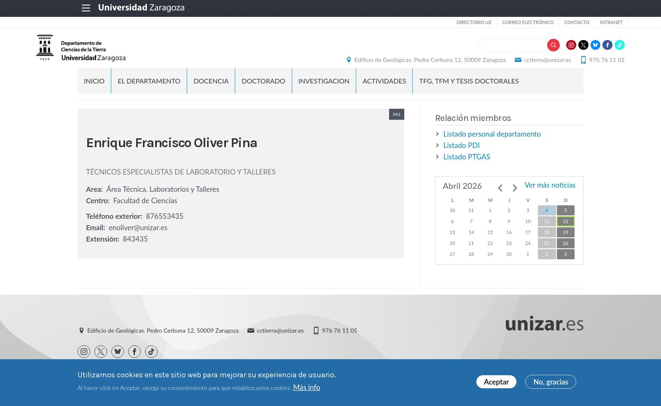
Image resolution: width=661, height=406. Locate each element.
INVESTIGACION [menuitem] (324, 93)
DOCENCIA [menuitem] (210, 93)
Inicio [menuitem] (94, 93)
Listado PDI (461, 157)
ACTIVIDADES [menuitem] (384, 93)
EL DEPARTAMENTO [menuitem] (149, 93)
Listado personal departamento (492, 146)
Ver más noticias (549, 197)
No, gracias (550, 382)
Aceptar (496, 382)
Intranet (566, 22)
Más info (306, 387)
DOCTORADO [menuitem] (263, 93)
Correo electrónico (483, 22)
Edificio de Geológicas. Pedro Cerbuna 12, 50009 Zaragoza (389, 65)
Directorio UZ (429, 22)
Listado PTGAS (466, 168)
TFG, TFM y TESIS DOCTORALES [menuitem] (469, 93)
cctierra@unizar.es (506, 65)
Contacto (532, 22)
